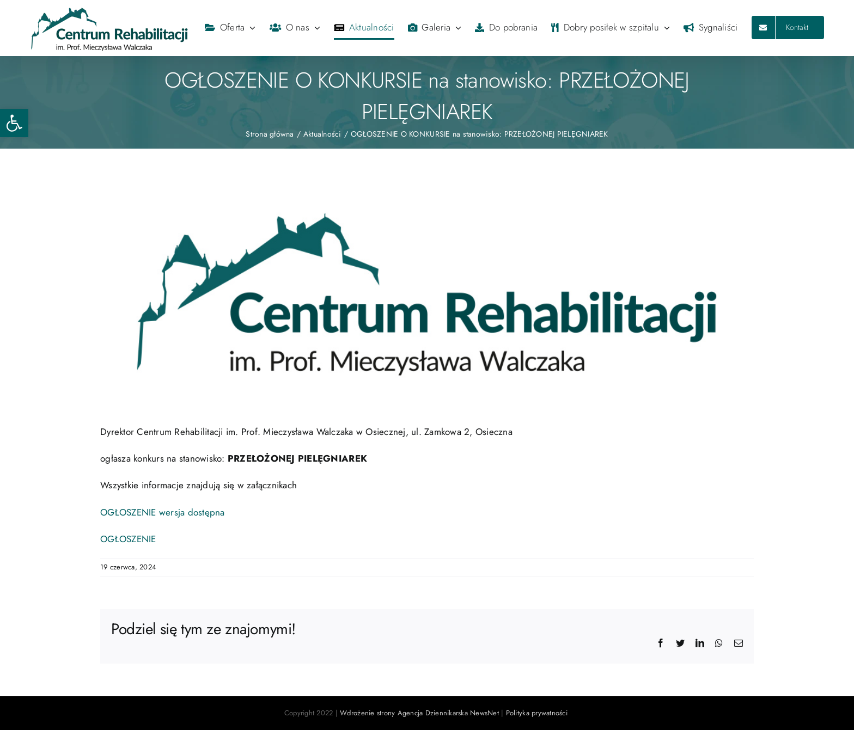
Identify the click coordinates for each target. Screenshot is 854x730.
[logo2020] (427, 294)
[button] (14, 123)
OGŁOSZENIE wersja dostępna (162, 512)
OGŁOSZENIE (128, 538)
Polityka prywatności (538, 713)
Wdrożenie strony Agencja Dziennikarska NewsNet (419, 713)
